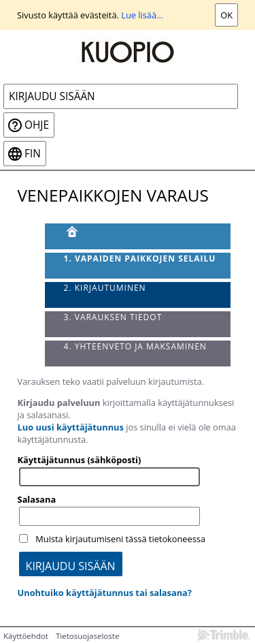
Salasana (37, 499)
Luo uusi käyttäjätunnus (71, 427)
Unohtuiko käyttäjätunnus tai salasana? (105, 592)
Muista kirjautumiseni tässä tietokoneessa (120, 539)
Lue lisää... (142, 15)
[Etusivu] (138, 236)
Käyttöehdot (25, 636)
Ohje (36, 125)
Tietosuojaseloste (87, 636)
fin (32, 153)
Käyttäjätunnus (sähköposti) (79, 460)
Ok (226, 15)
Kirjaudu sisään (52, 96)
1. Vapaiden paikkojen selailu (140, 258)
